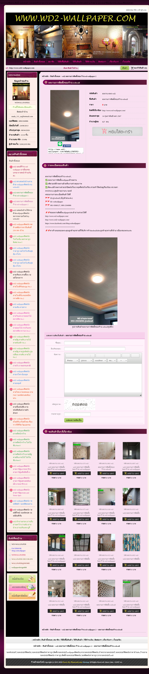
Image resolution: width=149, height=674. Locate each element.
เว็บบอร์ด (126, 62)
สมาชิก (51, 62)
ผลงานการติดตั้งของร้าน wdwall (115, 99)
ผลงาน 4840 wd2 (109, 94)
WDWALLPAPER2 (22, 102)
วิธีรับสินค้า (77, 62)
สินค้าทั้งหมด (39, 62)
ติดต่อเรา (102, 62)
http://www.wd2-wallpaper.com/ (57, 221)
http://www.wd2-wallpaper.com (21, 68)
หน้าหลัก (27, 62)
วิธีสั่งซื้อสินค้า (63, 62)
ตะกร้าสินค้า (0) (139, 68)
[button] (68, 357)
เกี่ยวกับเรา (114, 62)
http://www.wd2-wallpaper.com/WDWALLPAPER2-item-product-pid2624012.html (66, 151)
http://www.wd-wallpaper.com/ (57, 217)
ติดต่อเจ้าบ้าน (22, 112)
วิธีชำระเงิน (90, 62)
